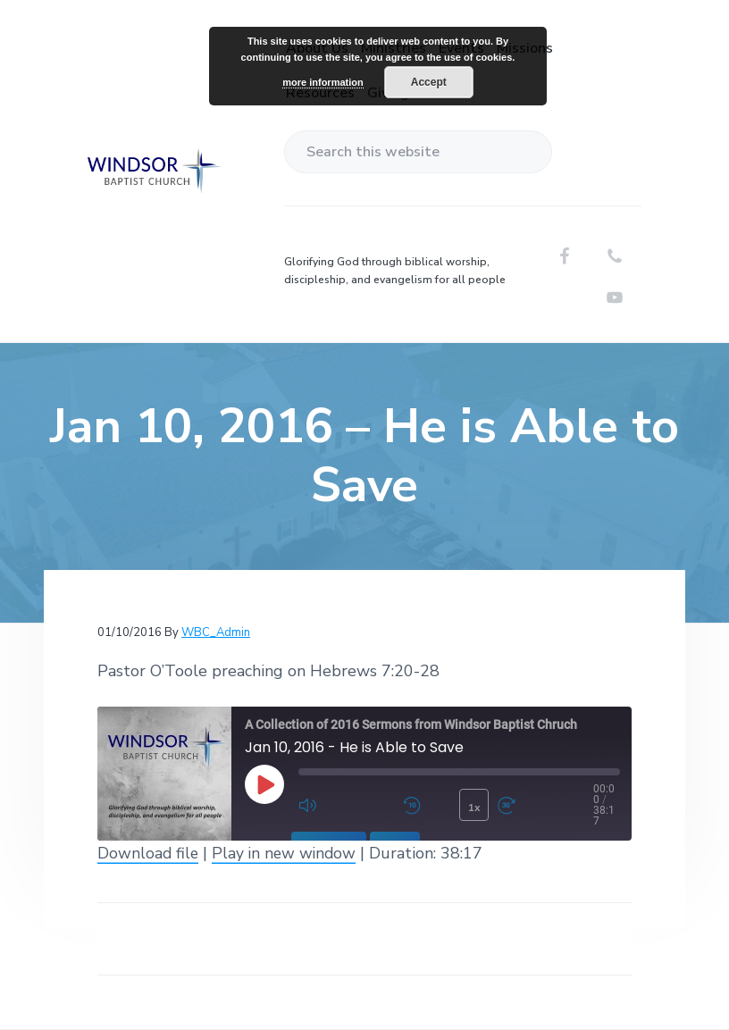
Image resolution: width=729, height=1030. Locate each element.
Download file (148, 853)
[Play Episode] (264, 784)
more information (322, 82)
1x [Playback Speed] (473, 807)
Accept (429, 82)
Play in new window (287, 853)
